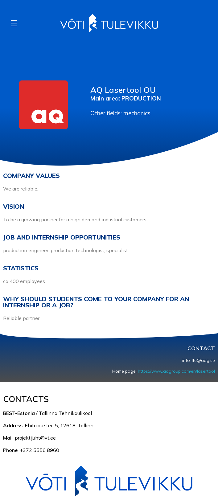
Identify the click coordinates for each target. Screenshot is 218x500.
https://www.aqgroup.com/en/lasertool (176, 371)
